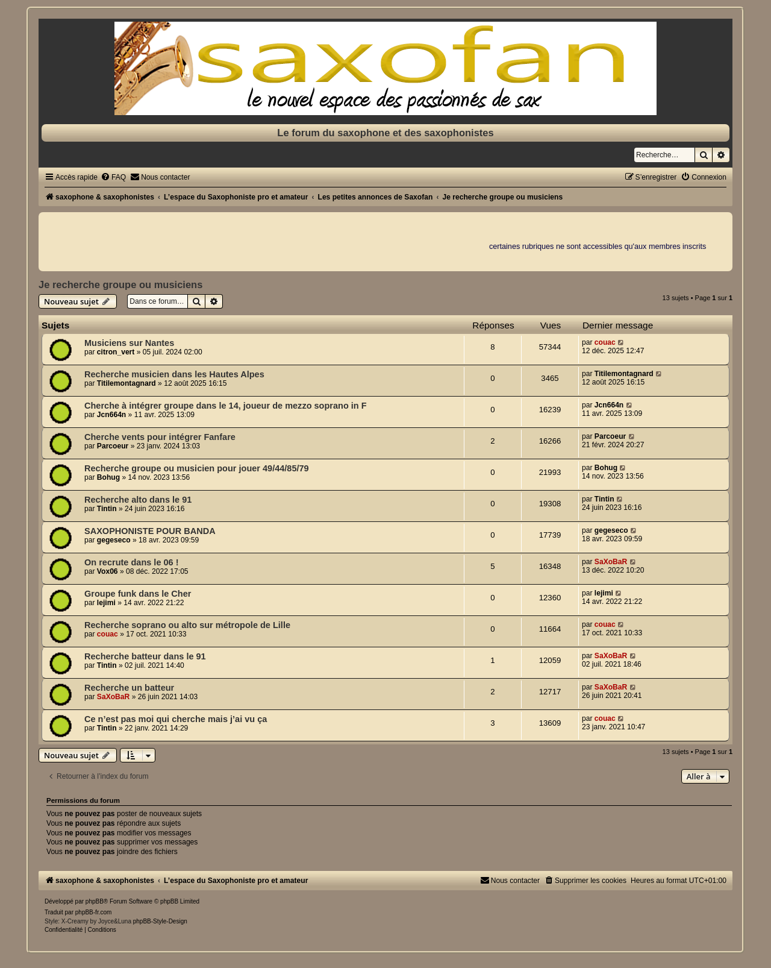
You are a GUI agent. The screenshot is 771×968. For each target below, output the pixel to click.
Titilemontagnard (126, 383)
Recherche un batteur (129, 688)
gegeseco (114, 540)
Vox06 (107, 571)
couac (605, 342)
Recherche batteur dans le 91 (145, 656)
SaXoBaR (611, 562)
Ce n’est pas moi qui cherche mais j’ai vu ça (175, 719)
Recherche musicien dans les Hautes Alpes (174, 374)
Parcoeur (112, 446)
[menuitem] (113, 177)
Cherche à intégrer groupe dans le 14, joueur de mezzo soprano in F (225, 405)
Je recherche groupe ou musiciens (120, 284)
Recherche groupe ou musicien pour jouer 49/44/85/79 (196, 468)
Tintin (107, 508)
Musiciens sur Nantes (129, 343)
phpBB (95, 901)
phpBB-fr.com (93, 912)
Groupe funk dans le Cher (137, 594)
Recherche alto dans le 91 (138, 499)
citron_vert (116, 352)
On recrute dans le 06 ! (131, 562)
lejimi (106, 603)
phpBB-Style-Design (160, 921)
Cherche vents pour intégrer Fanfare (160, 437)
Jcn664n (111, 414)
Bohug (108, 477)
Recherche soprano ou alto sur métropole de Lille (187, 625)
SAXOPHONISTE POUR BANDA (150, 531)
